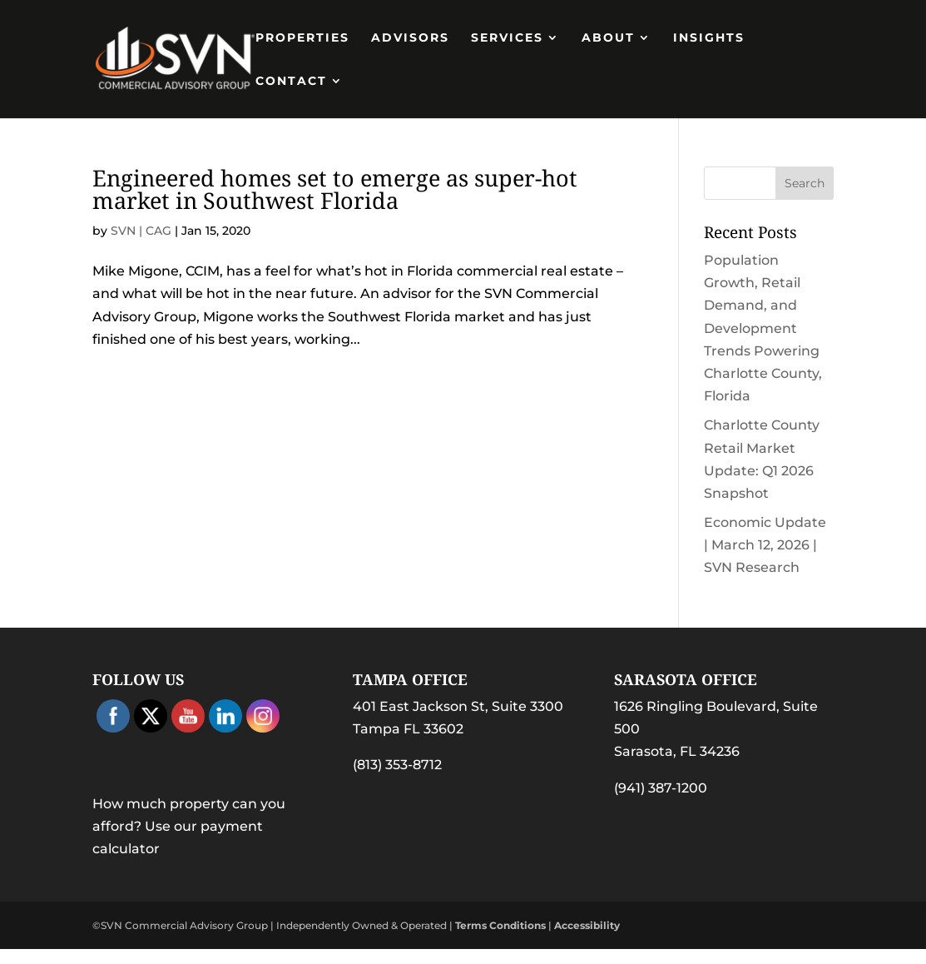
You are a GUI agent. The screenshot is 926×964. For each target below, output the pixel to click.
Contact (291, 81)
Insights (709, 38)
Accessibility (587, 925)
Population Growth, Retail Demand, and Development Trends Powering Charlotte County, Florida (763, 328)
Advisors (410, 38)
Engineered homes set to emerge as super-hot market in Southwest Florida (334, 189)
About (608, 38)
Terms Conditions (500, 925)
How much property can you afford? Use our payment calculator (188, 826)
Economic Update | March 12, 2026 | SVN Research (765, 544)
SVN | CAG (141, 230)
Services (507, 38)
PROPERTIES (302, 38)
